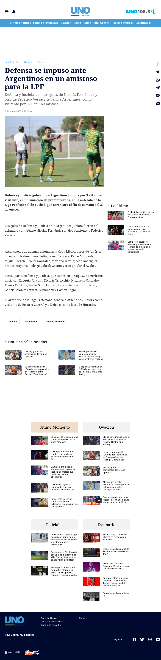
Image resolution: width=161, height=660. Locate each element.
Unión (87, 23)
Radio (82, 618)
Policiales (52, 23)
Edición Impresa (123, 23)
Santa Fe (38, 23)
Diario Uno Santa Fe (51, 625)
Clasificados (143, 23)
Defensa (42, 62)
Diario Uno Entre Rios (51, 621)
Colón (77, 23)
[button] (6, 11)
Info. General (101, 23)
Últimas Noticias (20, 23)
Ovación (66, 23)
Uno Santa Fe (12, 62)
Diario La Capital (49, 618)
